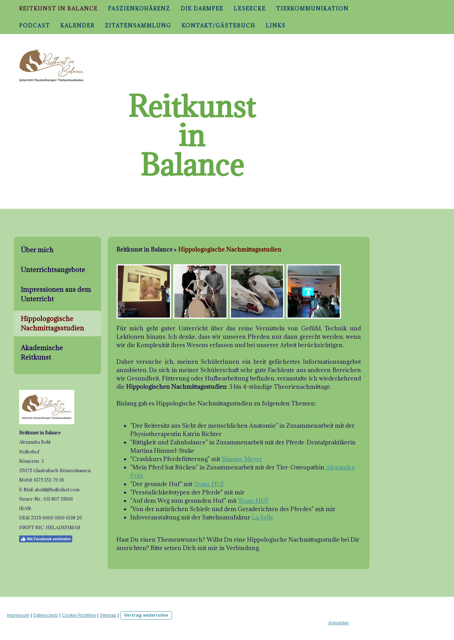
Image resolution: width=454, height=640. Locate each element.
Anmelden (338, 622)
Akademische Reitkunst (42, 352)
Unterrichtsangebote (53, 269)
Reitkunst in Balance (58, 8)
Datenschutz (45, 615)
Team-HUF (209, 484)
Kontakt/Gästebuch (218, 25)
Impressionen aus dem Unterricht (56, 294)
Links (276, 25)
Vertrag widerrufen (146, 615)
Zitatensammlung (138, 25)
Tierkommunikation (312, 8)
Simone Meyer (242, 459)
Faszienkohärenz (139, 8)
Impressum (18, 615)
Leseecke (250, 8)
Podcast (34, 25)
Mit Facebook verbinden (45, 539)
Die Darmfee (202, 8)
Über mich (37, 250)
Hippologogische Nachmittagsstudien (52, 323)
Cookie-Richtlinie (79, 615)
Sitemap (108, 615)
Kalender (77, 25)
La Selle (262, 517)
